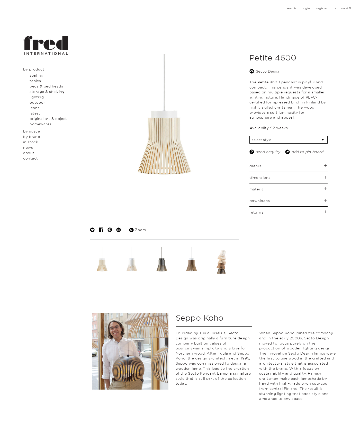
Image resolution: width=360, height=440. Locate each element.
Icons (35, 107)
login (306, 8)
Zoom (137, 229)
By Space (31, 131)
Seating (36, 75)
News (28, 147)
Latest (35, 113)
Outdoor (37, 102)
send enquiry (268, 151)
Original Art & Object (48, 118)
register (321, 8)
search (291, 8)
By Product (33, 69)
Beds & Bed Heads (46, 86)
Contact (30, 158)
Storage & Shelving (47, 91)
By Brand (31, 136)
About (28, 153)
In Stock (30, 142)
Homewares (40, 124)
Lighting (37, 97)
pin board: (342, 8)
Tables (35, 80)
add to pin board (307, 151)
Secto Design (268, 71)
